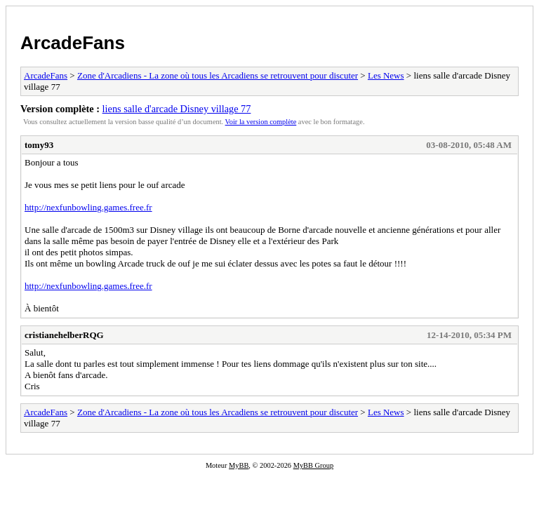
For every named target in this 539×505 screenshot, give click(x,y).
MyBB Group (313, 465)
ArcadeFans (72, 42)
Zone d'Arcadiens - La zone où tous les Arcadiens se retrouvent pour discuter (217, 75)
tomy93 (39, 145)
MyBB (238, 465)
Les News (386, 75)
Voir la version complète (261, 122)
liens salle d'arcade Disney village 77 (176, 108)
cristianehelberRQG (64, 335)
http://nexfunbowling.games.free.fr (88, 207)
